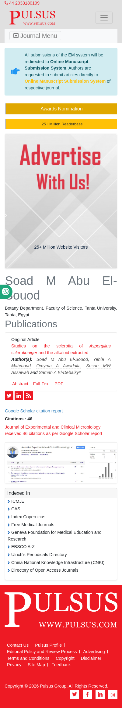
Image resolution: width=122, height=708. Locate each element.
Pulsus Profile (48, 645)
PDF (58, 383)
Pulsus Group (53, 686)
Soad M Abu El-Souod (62, 359)
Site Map (36, 664)
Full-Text (41, 383)
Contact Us (18, 645)
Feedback (61, 664)
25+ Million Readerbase (61, 124)
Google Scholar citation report (34, 410)
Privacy (14, 664)
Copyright (65, 658)
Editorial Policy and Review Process (42, 651)
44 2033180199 (22, 3)
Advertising (94, 651)
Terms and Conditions (28, 658)
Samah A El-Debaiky (59, 372)
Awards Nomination (61, 108)
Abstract (20, 383)
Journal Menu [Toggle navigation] (35, 35)
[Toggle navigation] (104, 18)
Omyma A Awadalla (58, 365)
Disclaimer (91, 658)
